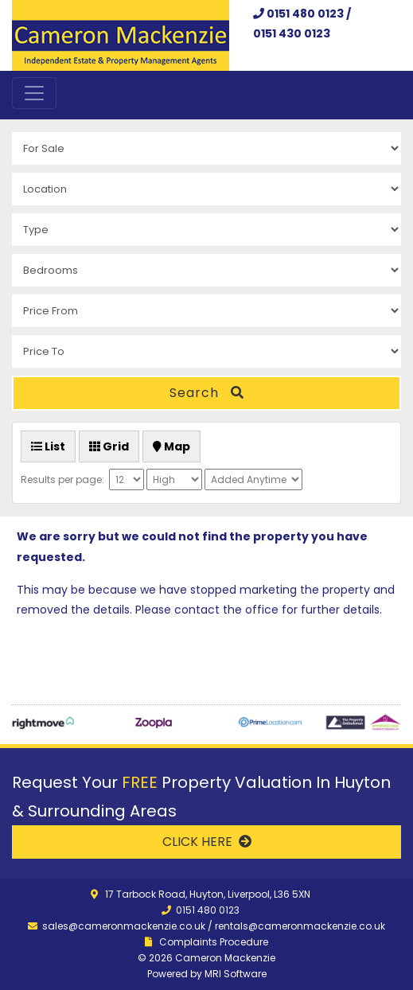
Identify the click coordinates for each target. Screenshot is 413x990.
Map (171, 446)
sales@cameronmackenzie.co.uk (123, 926)
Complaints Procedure (213, 942)
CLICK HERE (206, 841)
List (48, 446)
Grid (109, 446)
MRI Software (236, 973)
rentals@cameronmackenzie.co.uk (300, 926)
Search (206, 393)
